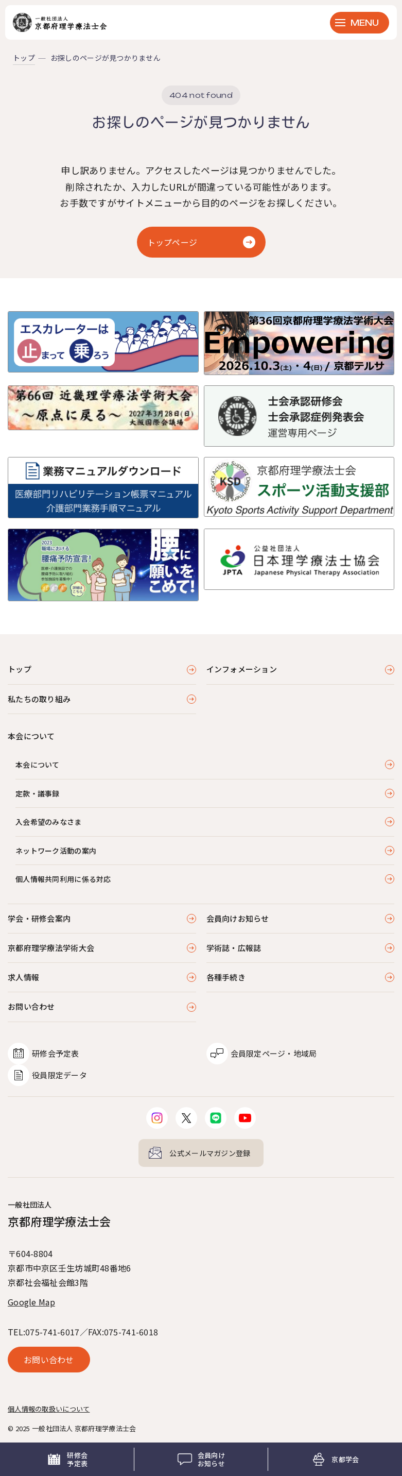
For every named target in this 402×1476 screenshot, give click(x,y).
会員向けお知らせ (237, 918)
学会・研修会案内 (39, 918)
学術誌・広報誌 (233, 947)
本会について (37, 764)
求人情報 (23, 977)
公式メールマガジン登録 (209, 1153)
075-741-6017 (52, 1332)
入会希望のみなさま (48, 822)
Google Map (31, 1302)
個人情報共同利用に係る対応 (63, 879)
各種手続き (226, 977)
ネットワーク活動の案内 (55, 850)
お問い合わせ (31, 1006)
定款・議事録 (37, 793)
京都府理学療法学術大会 (51, 947)
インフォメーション (241, 669)
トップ (24, 58)
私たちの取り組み (39, 698)
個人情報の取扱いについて (49, 1409)
